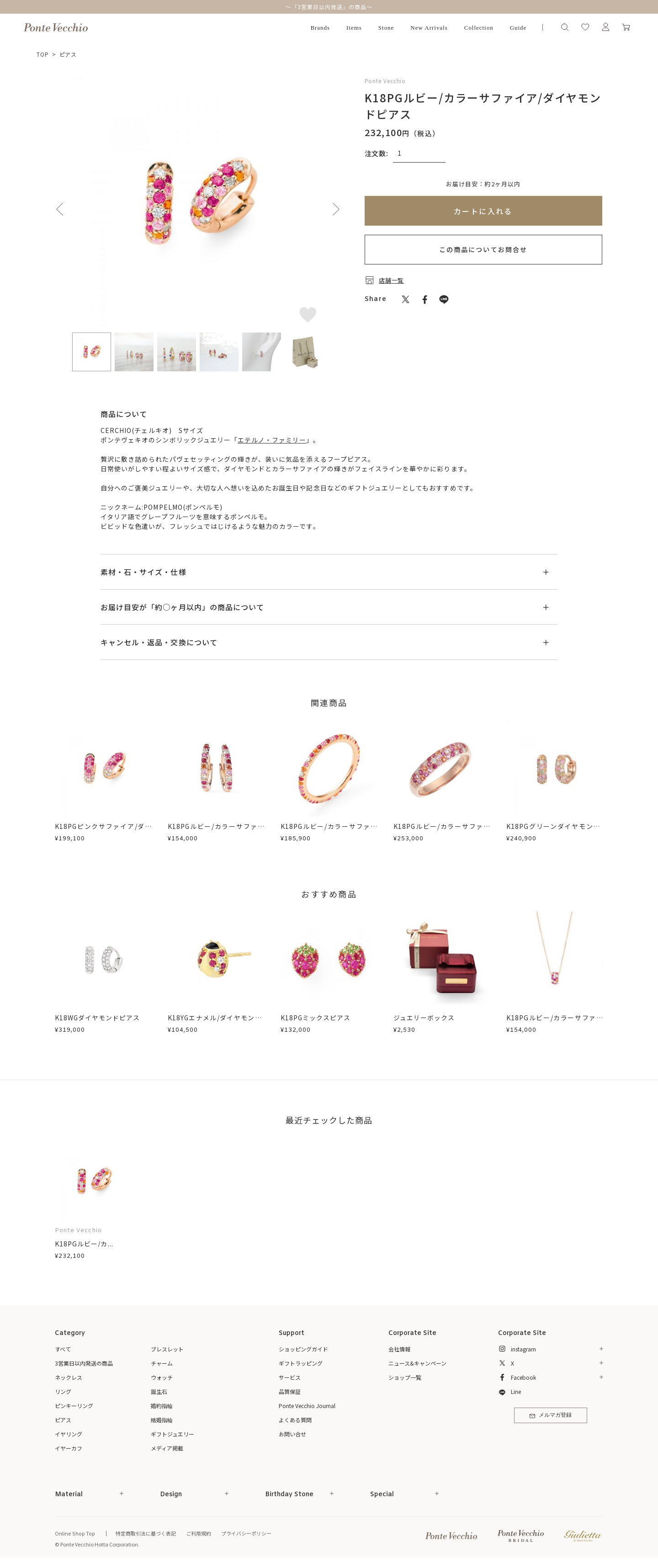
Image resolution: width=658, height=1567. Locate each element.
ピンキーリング (74, 1405)
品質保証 (290, 1391)
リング (63, 1391)
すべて (63, 1349)
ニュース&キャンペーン (417, 1363)
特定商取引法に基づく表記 (144, 1533)
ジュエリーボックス (424, 1017)
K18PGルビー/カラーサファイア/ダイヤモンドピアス (216, 831)
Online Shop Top (74, 1533)
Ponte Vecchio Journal (307, 1405)
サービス (290, 1377)
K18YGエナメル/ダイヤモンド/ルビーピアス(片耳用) (216, 1022)
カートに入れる (483, 211)
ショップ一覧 (404, 1377)
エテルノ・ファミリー (272, 439)
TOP (43, 54)
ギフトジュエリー (172, 1434)
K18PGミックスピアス (316, 1017)
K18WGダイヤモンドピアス (98, 1017)
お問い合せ (292, 1434)
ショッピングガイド (303, 1349)
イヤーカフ (68, 1448)
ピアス (68, 54)
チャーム (162, 1363)
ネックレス (68, 1377)
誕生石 (159, 1391)
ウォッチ (162, 1377)
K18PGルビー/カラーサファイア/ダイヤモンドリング (329, 831)
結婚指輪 (162, 1420)
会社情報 (399, 1349)
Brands (320, 27)
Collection (479, 27)
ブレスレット (167, 1349)
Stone (386, 27)
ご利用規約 (196, 1533)
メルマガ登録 (550, 1416)
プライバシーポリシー (244, 1533)
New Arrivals (428, 27)
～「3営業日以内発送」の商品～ (329, 7)
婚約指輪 (162, 1405)
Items (354, 27)
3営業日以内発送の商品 (84, 1363)
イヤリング (68, 1434)
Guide (518, 27)
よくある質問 (295, 1420)
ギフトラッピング (301, 1363)
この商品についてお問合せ (483, 249)
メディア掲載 (167, 1448)
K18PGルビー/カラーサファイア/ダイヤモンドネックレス (554, 1022)
